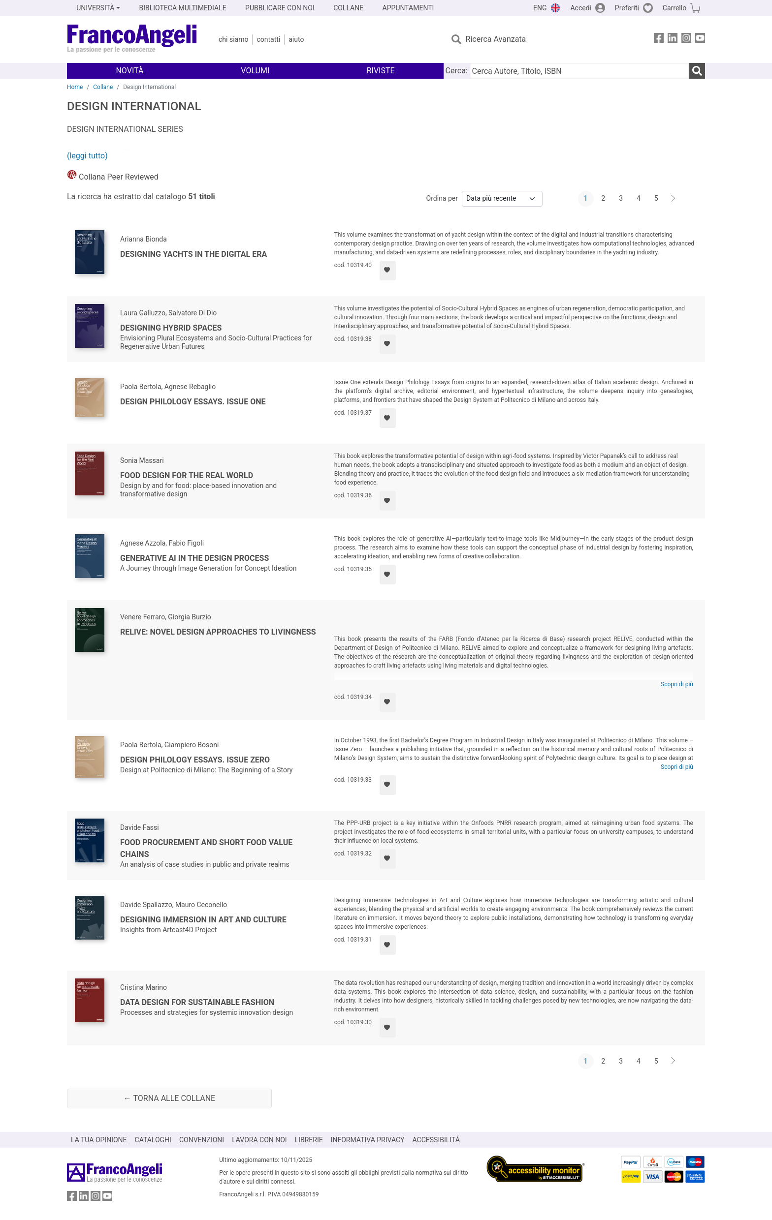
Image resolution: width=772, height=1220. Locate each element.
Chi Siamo (233, 39)
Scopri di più (677, 684)
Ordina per (442, 198)
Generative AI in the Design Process (194, 558)
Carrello (674, 8)
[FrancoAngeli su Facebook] (659, 39)
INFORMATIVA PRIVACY (368, 1140)
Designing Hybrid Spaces (171, 328)
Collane (103, 87)
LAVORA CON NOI (259, 1140)
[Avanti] (673, 199)
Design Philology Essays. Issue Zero (195, 759)
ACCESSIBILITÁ (436, 1140)
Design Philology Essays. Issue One (192, 401)
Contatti (268, 39)
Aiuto (296, 39)
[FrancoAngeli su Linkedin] (672, 39)
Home (75, 87)
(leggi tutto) (87, 155)
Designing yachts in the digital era (193, 254)
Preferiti (627, 8)
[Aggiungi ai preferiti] (388, 270)
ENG (540, 8)
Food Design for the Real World (186, 475)
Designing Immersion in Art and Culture (203, 919)
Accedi (580, 8)
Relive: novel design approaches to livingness (218, 632)
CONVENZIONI (201, 1140)
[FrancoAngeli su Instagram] (686, 39)
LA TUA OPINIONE (99, 1140)
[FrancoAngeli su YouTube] (700, 39)
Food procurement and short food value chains (206, 848)
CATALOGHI (153, 1140)
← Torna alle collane (169, 1098)
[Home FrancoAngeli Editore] (132, 39)
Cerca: (457, 70)
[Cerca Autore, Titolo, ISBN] (579, 71)
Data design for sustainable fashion (197, 1002)
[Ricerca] (697, 71)
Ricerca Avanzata (496, 39)
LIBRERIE (309, 1140)
